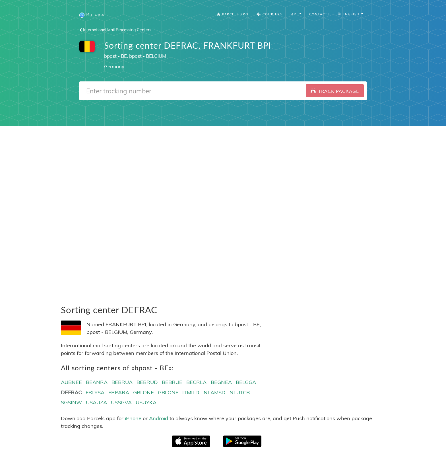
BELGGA (246, 382)
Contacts (319, 14)
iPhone (133, 418)
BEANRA (97, 382)
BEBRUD (147, 382)
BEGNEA (221, 382)
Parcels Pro (233, 14)
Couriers (269, 14)
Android (158, 418)
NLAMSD (215, 392)
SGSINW (71, 402)
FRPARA (118, 392)
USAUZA (96, 402)
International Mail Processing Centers (115, 29)
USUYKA (146, 402)
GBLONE (143, 392)
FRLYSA (95, 392)
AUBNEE (71, 382)
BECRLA (196, 382)
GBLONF (168, 392)
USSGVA (121, 402)
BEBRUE (172, 382)
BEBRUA (122, 382)
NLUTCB (240, 392)
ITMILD (190, 392)
